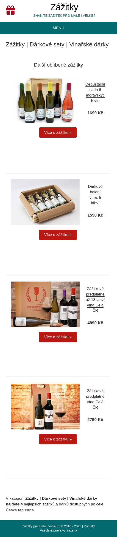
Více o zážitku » (58, 132)
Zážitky (64, 7)
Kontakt (89, 526)
